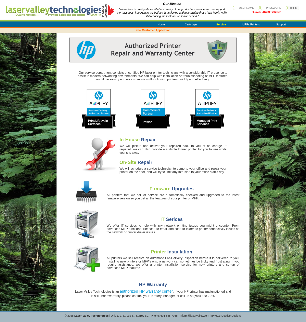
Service (221, 24)
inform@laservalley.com (194, 315)
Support (281, 24)
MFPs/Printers (251, 24)
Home (161, 24)
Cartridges (191, 24)
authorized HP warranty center (146, 291)
